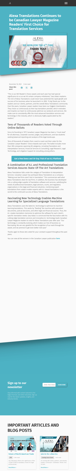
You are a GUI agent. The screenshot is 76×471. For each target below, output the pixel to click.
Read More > (12, 467)
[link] (10, 3)
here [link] (58, 238)
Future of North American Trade (21, 454)
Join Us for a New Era (49, 454)
